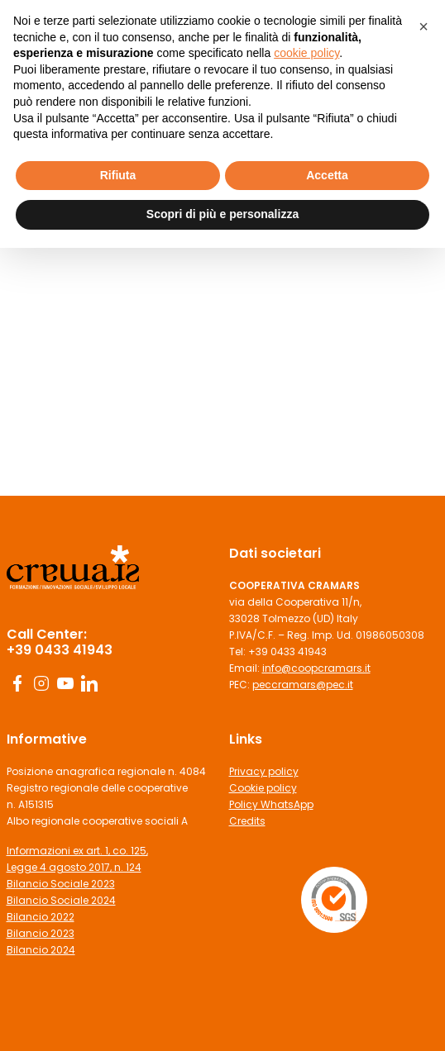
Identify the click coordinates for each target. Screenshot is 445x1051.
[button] (423, 26)
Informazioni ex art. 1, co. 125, (77, 851)
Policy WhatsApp (271, 804)
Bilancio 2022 (40, 917)
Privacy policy (264, 771)
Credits (247, 821)
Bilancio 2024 (41, 950)
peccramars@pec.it (302, 685)
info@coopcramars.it (316, 668)
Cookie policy (263, 788)
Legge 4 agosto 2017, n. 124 (74, 867)
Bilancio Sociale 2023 (61, 884)
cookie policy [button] (306, 52)
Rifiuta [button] (118, 175)
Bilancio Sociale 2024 (61, 900)
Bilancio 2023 (40, 933)
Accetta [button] (327, 175)
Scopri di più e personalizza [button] (222, 214)
